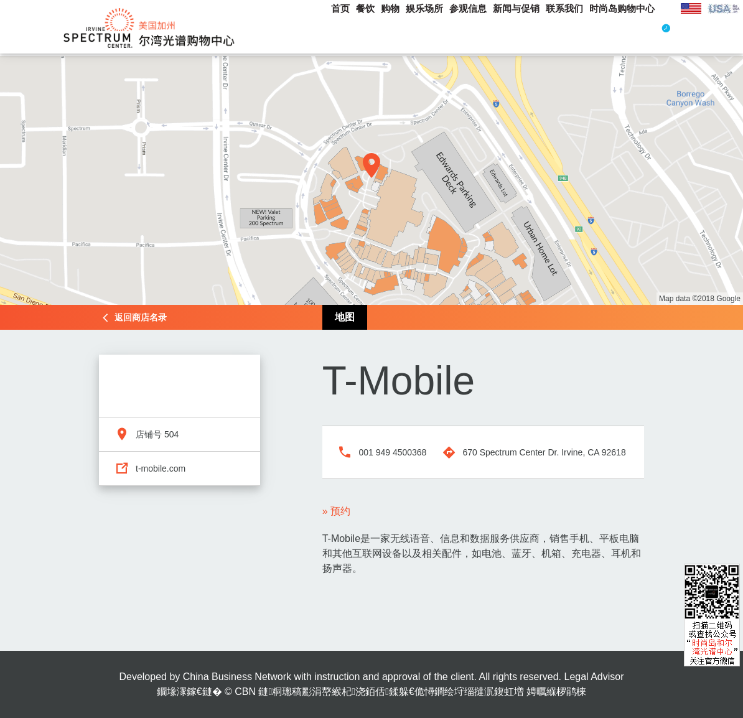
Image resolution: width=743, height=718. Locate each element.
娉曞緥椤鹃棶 (556, 691)
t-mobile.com (160, 468)
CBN (245, 691)
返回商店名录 (140, 317)
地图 (345, 317)
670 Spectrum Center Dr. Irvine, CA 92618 (543, 452)
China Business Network (237, 676)
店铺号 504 (157, 434)
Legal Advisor (594, 676)
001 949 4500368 (392, 452)
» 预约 (336, 511)
